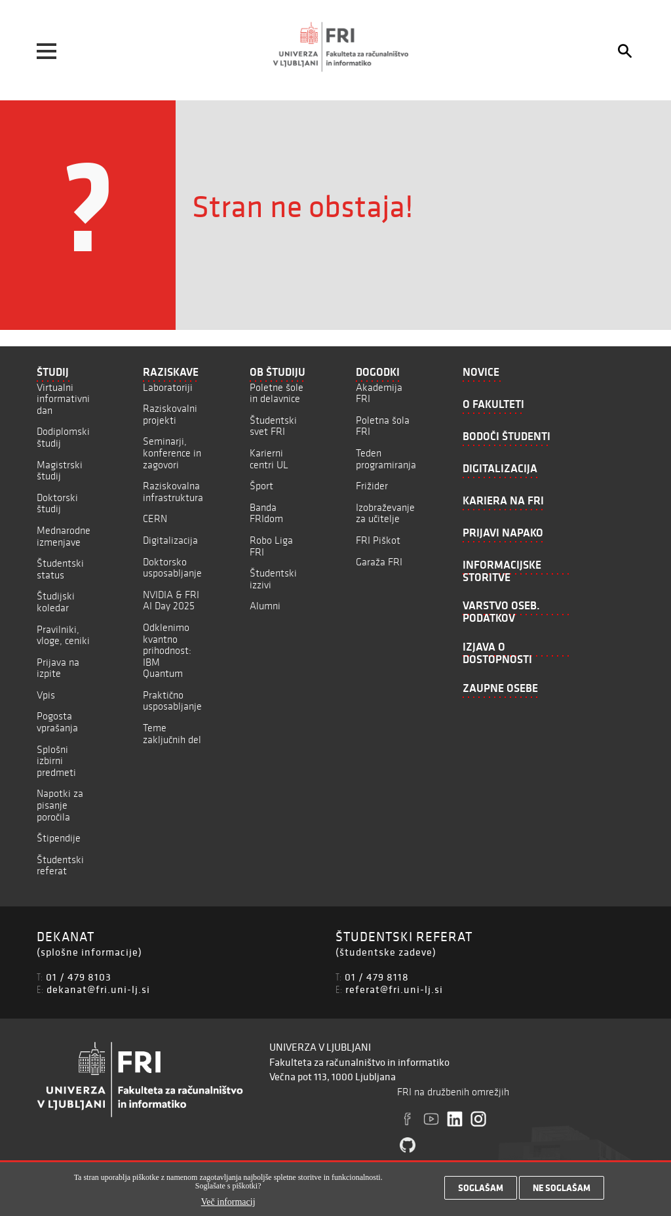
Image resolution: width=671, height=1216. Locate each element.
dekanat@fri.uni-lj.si (98, 989)
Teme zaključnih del (172, 733)
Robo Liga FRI (271, 546)
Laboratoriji (168, 387)
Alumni (265, 605)
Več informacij (228, 1204)
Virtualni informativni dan (63, 398)
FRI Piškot (378, 540)
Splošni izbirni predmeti (56, 761)
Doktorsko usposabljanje (172, 568)
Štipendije (59, 838)
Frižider (372, 485)
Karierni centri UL (269, 459)
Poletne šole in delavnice (276, 393)
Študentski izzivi (273, 579)
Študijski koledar (56, 602)
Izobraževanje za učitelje (385, 513)
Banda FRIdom (266, 513)
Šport (261, 485)
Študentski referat (60, 865)
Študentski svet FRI (273, 426)
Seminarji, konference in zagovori (172, 452)
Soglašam (480, 1190)
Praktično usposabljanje (172, 701)
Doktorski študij (57, 503)
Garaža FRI (379, 562)
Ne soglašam (561, 1190)
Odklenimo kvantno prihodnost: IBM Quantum (167, 650)
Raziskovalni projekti (170, 414)
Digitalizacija (170, 540)
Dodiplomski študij (63, 437)
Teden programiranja (386, 459)
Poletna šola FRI (383, 426)
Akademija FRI (379, 393)
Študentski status (60, 569)
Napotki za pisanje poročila (60, 804)
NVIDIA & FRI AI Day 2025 (171, 600)
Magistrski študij (60, 470)
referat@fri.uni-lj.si (394, 989)
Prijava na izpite (58, 668)
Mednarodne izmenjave (63, 536)
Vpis (46, 695)
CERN (155, 518)
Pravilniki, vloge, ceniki (63, 635)
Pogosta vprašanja (57, 722)
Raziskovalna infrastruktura (173, 491)
